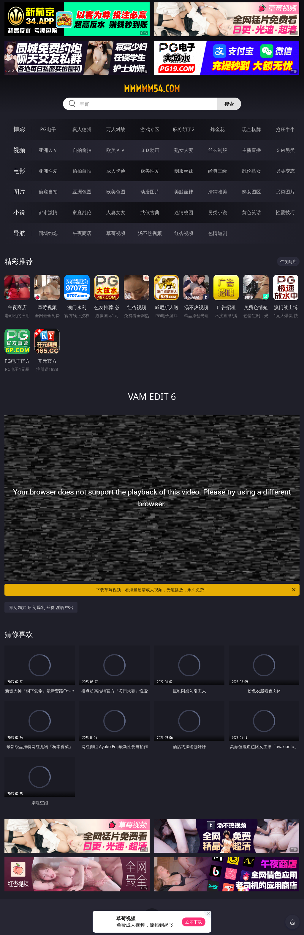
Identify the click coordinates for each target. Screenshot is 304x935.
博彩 (19, 129)
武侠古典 (149, 212)
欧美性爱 (149, 171)
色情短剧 (217, 233)
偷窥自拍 (48, 191)
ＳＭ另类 (285, 150)
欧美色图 (115, 191)
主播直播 (251, 150)
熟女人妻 (183, 150)
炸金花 (217, 129)
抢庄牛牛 (285, 129)
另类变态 (285, 171)
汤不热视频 (150, 233)
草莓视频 (115, 233)
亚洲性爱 (48, 171)
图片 (19, 191)
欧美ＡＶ (115, 150)
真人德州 (81, 129)
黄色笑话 (251, 212)
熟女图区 (251, 191)
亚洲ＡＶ (48, 150)
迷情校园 (183, 212)
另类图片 (285, 191)
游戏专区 (149, 129)
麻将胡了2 (183, 129)
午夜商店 (81, 233)
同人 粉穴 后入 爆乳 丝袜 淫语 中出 (41, 607)
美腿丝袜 (183, 191)
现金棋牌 (251, 129)
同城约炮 (48, 233)
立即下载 (193, 922)
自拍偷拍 (81, 150)
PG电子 (48, 129)
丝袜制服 (217, 150)
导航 (19, 233)
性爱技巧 (285, 212)
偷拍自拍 (81, 171)
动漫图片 (149, 191)
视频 (19, 150)
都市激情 (48, 212)
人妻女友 (115, 212)
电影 (19, 171)
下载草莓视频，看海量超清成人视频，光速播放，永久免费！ (196, 589)
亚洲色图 (81, 191)
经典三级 (217, 171)
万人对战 (115, 129)
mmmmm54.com (152, 89)
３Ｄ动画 (149, 150)
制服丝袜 (183, 171)
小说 (19, 212)
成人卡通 (115, 171)
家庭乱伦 (81, 212)
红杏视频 (183, 233)
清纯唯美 (217, 191)
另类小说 (217, 212)
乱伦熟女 (251, 171)
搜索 (229, 104)
